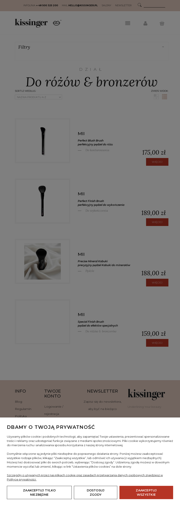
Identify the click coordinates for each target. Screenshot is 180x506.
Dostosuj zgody (96, 492)
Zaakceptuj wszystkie (146, 492)
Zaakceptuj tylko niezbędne (39, 492)
